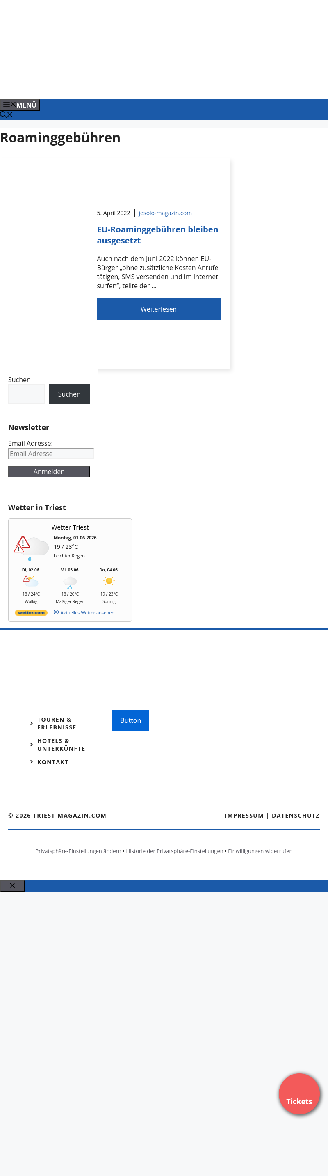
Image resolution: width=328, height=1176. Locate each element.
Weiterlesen (159, 309)
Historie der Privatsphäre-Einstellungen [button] (174, 851)
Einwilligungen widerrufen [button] (260, 851)
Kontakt (53, 762)
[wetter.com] (31, 614)
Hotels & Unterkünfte (61, 744)
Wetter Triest (70, 527)
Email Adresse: (30, 443)
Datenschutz (296, 815)
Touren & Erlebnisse (57, 723)
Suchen (19, 379)
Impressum (244, 815)
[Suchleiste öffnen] (6, 115)
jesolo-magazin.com (165, 213)
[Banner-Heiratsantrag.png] (165, 84)
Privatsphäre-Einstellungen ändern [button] (78, 851)
